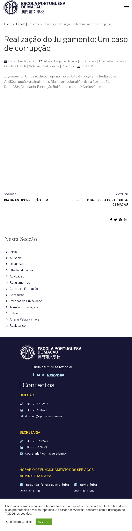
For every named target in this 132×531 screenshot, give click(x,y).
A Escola (16, 258)
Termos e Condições (24, 307)
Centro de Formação (24, 288)
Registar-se (18, 325)
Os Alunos (17, 264)
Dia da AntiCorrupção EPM (26, 200)
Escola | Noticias (29, 66)
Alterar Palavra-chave (24, 319)
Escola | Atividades (100, 61)
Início (13, 252)
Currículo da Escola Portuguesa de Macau (100, 202)
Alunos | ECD (77, 61)
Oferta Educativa (21, 270)
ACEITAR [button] (43, 521)
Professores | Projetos (58, 66)
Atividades (17, 276)
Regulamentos (20, 282)
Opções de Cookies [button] (19, 521)
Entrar (14, 313)
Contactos (17, 295)
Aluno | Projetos (55, 61)
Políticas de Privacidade (26, 301)
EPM (89, 66)
